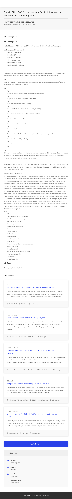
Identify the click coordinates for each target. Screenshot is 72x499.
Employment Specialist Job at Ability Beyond (26, 318)
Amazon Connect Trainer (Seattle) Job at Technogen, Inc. (30, 287)
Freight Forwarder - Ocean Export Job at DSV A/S (28, 383)
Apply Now (36, 444)
